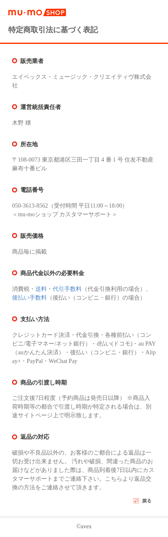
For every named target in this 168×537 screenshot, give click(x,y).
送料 (41, 289)
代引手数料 (67, 289)
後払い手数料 (29, 298)
